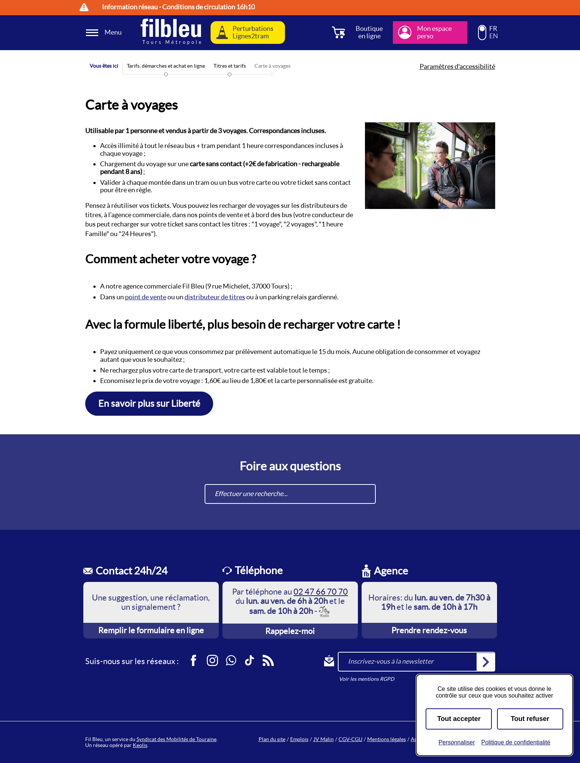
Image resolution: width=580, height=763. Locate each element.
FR (493, 28)
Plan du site (272, 739)
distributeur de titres (215, 297)
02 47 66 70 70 (321, 591)
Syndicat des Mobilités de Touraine (177, 739)
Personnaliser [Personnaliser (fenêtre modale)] (457, 742)
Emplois (299, 739)
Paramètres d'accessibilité (457, 66)
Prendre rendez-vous (429, 630)
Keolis (140, 745)
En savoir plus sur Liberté (149, 403)
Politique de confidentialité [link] (515, 742)
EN (493, 36)
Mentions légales (386, 739)
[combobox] (290, 494)
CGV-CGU (350, 739)
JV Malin (323, 739)
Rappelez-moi (290, 631)
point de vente (145, 297)
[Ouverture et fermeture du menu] (105, 32)
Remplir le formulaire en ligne (151, 630)
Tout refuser (530, 718)
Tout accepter (459, 718)
